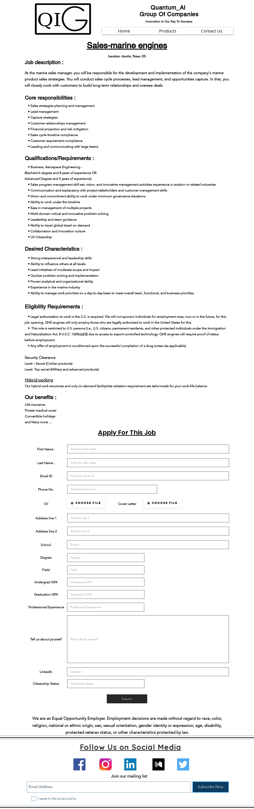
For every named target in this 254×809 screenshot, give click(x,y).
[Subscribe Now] (210, 787)
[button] (85, 503)
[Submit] (127, 698)
